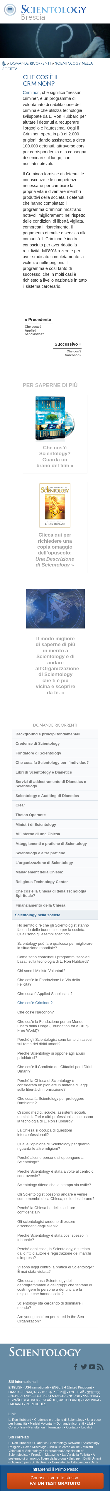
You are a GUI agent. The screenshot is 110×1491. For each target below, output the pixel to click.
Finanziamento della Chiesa (40, 905)
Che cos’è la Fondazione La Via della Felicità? (48, 982)
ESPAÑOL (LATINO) (23, 1400)
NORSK (74, 1396)
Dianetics (40, 1443)
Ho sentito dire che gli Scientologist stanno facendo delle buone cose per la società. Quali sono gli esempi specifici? (53, 929)
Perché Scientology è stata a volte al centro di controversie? (55, 1173)
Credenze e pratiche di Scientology (59, 1419)
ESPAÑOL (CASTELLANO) (60, 1400)
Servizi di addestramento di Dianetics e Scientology (51, 783)
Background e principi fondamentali (48, 734)
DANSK (14, 1392)
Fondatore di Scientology (38, 753)
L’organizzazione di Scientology (44, 862)
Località (86, 1427)
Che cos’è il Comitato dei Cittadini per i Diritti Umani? (54, 1069)
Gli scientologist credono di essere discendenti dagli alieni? (46, 1223)
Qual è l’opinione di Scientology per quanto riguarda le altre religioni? (53, 1146)
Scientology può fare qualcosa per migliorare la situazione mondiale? (54, 945)
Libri (90, 1423)
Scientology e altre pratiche (40, 853)
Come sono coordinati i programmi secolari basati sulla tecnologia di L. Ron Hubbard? (53, 959)
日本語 (61, 1392)
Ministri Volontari (42, 1423)
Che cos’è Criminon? (35, 1003)
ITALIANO (16, 1404)
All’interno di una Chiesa (38, 834)
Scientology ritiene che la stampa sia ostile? (54, 1185)
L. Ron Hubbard (20, 1419)
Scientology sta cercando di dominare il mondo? (50, 1305)
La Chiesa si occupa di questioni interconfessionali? (44, 1132)
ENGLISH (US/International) (29, 1387)
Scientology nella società (37, 915)
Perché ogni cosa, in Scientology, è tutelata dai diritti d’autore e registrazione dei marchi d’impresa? (54, 1253)
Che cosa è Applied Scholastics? (44, 993)
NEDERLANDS (22, 1396)
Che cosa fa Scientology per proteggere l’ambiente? (50, 1100)
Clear (20, 805)
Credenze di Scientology (38, 743)
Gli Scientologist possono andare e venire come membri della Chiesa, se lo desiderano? (55, 1196)
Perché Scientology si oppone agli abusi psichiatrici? (51, 1055)
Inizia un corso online (65, 1447)
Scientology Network (65, 1443)
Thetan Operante (31, 815)
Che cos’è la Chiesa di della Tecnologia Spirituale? (51, 893)
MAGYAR (59, 1396)
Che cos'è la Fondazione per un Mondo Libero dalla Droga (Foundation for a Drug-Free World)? (53, 1026)
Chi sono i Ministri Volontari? (41, 971)
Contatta (72, 1427)
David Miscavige (34, 1447)
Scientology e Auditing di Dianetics (47, 796)
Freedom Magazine (45, 1454)
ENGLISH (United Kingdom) (72, 1387)
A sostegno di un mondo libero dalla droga (52, 1456)
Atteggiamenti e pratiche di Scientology (51, 843)
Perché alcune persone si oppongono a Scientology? (50, 1159)
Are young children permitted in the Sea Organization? (50, 1318)
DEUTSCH (43, 1396)
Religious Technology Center (42, 882)
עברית (47, 1391)
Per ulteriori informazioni (45, 1427)
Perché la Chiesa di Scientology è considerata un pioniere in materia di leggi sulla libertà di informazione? (52, 1085)
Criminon (31, 92)
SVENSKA (90, 1396)
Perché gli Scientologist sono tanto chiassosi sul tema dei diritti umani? (54, 1041)
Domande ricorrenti (70, 1423)
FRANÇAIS (31, 1392)
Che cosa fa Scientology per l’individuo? (52, 762)
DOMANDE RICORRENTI (31, 63)
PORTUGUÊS (36, 1404)
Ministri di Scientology (36, 824)
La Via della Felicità (76, 1454)
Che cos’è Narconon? (35, 1012)
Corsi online (17, 1427)
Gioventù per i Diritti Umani (30, 1462)
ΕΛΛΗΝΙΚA (91, 1400)
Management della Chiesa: (39, 872)
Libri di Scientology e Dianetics (44, 772)
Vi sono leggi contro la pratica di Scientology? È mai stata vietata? (55, 1269)
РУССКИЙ (76, 1392)
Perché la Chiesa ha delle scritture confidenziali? (46, 1210)
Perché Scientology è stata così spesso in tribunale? (52, 1237)
